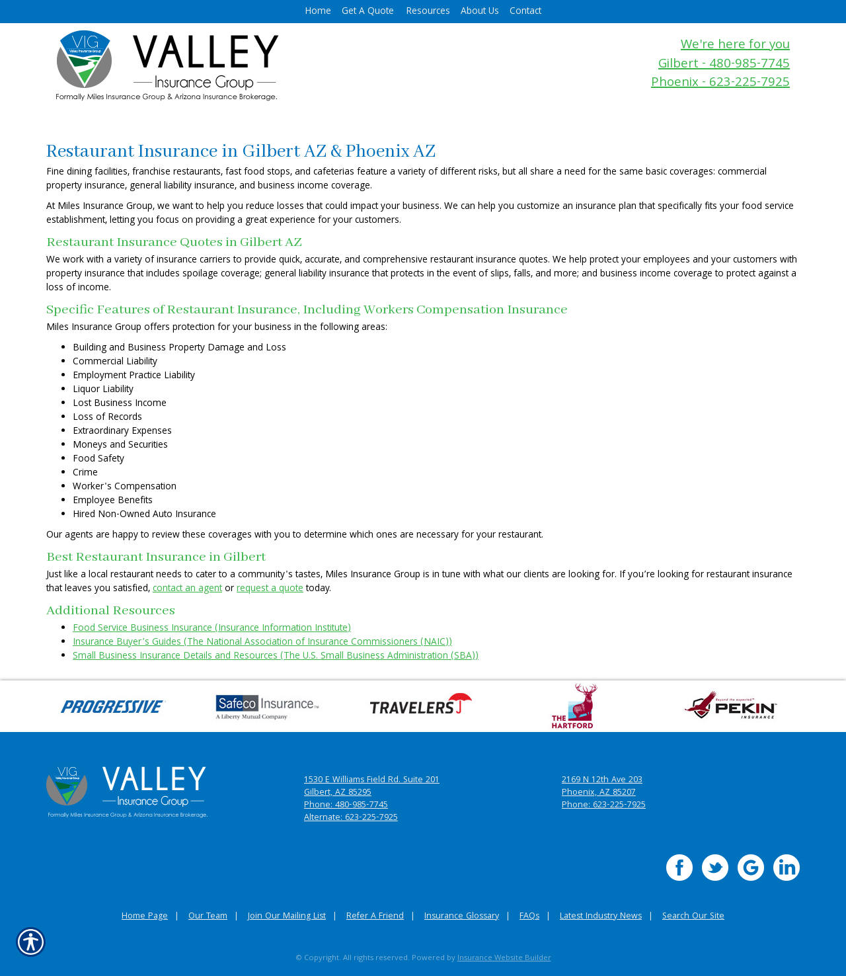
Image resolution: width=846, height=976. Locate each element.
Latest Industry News (601, 917)
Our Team (207, 917)
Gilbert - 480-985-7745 (724, 65)
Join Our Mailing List (287, 917)
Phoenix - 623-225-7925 (720, 83)
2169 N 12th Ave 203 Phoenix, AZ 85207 (602, 787)
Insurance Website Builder (504, 958)
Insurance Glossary (461, 917)
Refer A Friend (375, 917)
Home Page (145, 917)
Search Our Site (693, 917)
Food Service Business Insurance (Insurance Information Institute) (212, 629)
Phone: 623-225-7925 (604, 806)
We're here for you (735, 46)
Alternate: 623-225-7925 (351, 818)
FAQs (529, 917)
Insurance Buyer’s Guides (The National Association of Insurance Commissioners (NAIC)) (262, 643)
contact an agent (187, 589)
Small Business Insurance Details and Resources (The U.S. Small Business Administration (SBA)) (276, 657)
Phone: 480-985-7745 (346, 806)
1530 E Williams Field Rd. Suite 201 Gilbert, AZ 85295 (372, 787)
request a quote (270, 589)
